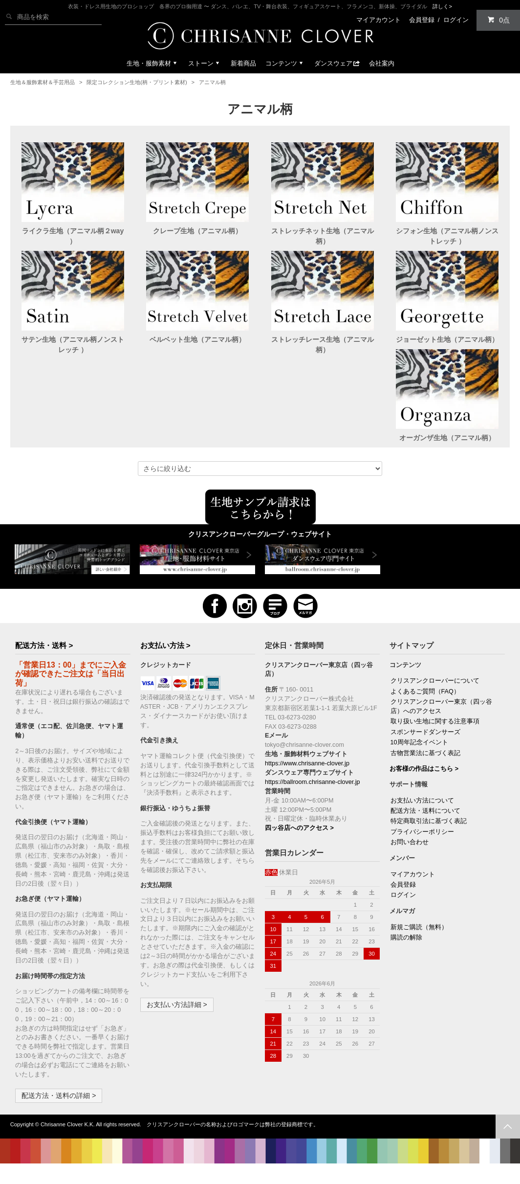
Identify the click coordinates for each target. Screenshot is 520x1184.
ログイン (456, 19)
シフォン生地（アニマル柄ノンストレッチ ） (447, 236)
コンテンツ (285, 63)
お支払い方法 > (165, 655)
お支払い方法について (422, 810)
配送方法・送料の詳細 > (59, 1106)
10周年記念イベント (419, 752)
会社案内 (381, 63)
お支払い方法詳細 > (177, 1015)
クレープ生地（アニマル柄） (197, 231)
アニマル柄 (212, 82)
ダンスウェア (337, 63)
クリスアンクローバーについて (434, 691)
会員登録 (421, 19)
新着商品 (243, 63)
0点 (498, 20)
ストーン (204, 63)
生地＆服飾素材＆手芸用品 (42, 82)
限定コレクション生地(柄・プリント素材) (137, 82)
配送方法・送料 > (44, 655)
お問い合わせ (409, 852)
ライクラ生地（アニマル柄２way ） (73, 236)
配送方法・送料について (425, 821)
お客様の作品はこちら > (424, 779)
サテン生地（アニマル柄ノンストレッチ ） (73, 344)
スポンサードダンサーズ (425, 742)
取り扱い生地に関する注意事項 (434, 731)
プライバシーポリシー (422, 842)
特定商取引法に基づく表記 (428, 831)
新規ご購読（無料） (419, 937)
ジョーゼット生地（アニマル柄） (447, 339)
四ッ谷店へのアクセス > (299, 838)
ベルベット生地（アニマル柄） (197, 339)
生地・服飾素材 (153, 63)
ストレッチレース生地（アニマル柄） (322, 344)
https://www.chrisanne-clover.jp (307, 773)
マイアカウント (378, 19)
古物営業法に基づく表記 (425, 763)
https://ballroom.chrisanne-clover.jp (312, 792)
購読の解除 (406, 947)
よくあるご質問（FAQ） (425, 701)
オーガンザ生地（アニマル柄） (73, 448)
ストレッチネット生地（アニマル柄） (322, 236)
